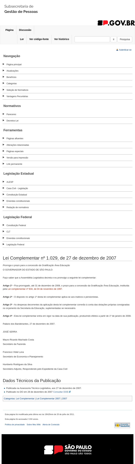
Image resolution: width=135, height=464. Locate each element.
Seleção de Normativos (17, 90)
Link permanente (14, 164)
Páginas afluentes (15, 138)
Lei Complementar (25, 398)
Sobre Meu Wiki (34, 424)
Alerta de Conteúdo (51, 424)
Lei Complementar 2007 (48, 398)
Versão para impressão (17, 157)
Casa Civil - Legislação (17, 188)
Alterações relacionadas (18, 145)
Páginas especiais (15, 151)
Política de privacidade (15, 424)
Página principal (14, 64)
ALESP (10, 182)
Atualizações (12, 71)
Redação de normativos (18, 207)
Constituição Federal (16, 225)
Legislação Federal (15, 244)
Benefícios (11, 77)
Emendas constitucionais (18, 201)
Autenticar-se (125, 50)
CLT (8, 232)
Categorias (12, 83)
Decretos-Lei (12, 120)
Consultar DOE (60, 392)
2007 (64, 398)
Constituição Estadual (17, 194)
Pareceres (11, 114)
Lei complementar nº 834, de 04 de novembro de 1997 (35, 289)
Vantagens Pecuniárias (17, 96)
